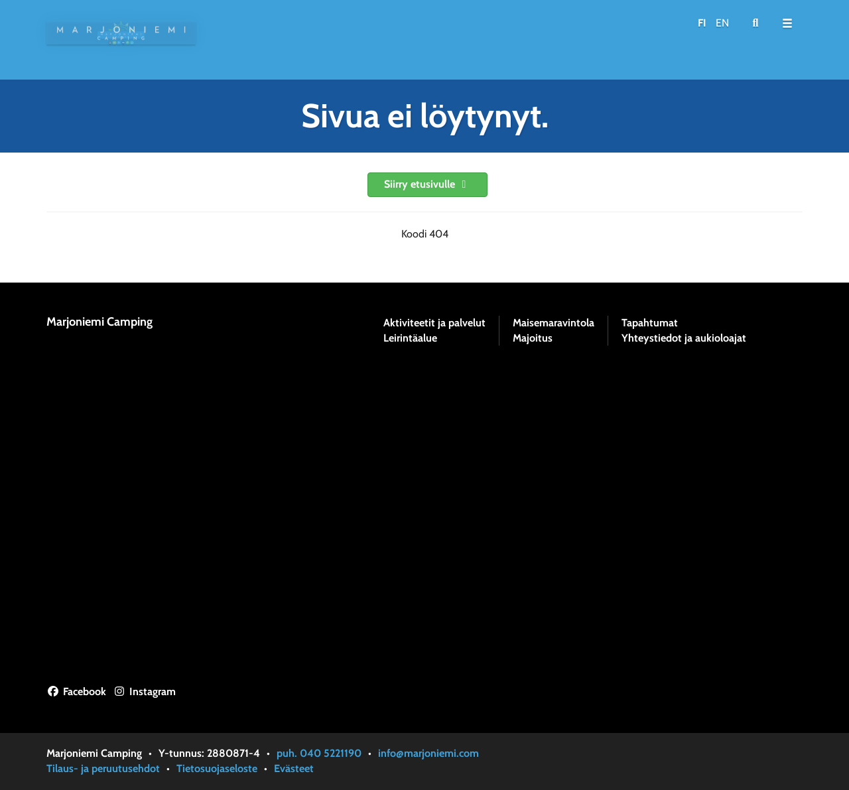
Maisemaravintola (553, 323)
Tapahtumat (649, 323)
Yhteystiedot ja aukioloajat (683, 338)
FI (702, 23)
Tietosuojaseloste (216, 768)
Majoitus (533, 338)
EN (722, 23)
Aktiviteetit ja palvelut (434, 323)
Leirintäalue (410, 338)
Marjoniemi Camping (99, 321)
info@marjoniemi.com (428, 753)
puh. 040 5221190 (319, 753)
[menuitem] (755, 23)
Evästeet (294, 768)
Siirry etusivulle (427, 184)
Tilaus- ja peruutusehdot (103, 768)
